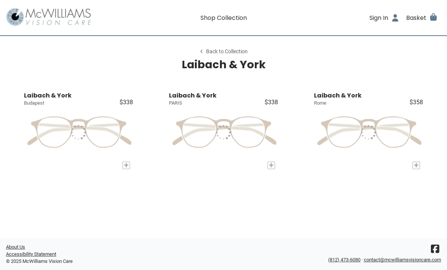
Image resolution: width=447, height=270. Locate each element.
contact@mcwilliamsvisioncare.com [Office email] (402, 259)
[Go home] (60, 17)
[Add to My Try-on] (126, 165)
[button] (422, 17)
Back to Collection (223, 51)
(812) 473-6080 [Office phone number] (344, 259)
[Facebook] (435, 251)
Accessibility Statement (31, 254)
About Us (15, 247)
